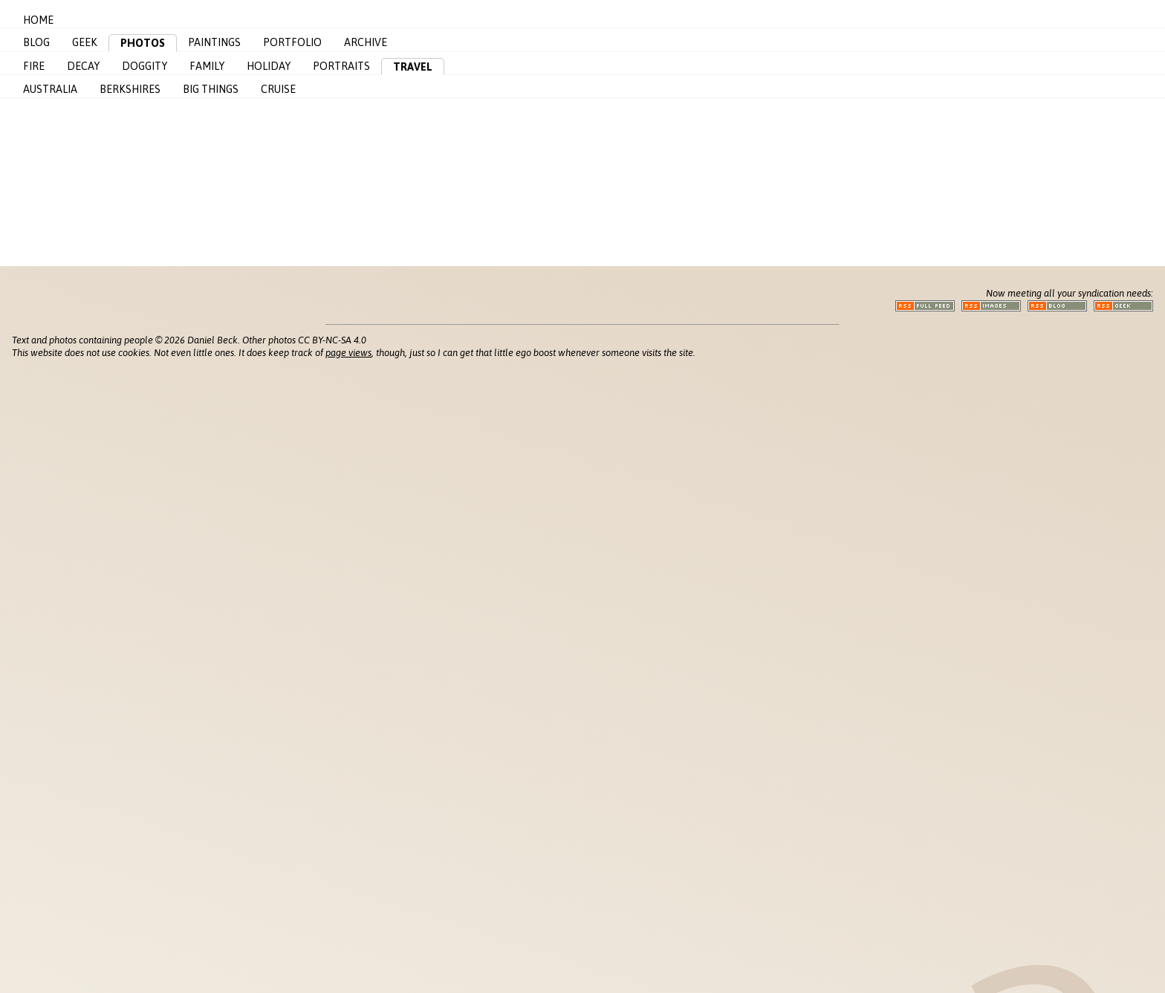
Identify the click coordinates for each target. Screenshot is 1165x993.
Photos (142, 43)
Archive (365, 42)
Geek (84, 42)
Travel (412, 67)
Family (206, 66)
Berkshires (130, 89)
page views (348, 352)
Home (38, 20)
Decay (83, 66)
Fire (34, 66)
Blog (36, 42)
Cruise (278, 89)
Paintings (214, 42)
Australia (50, 89)
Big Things (210, 89)
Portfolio (292, 42)
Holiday (269, 66)
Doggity (144, 66)
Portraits (341, 66)
